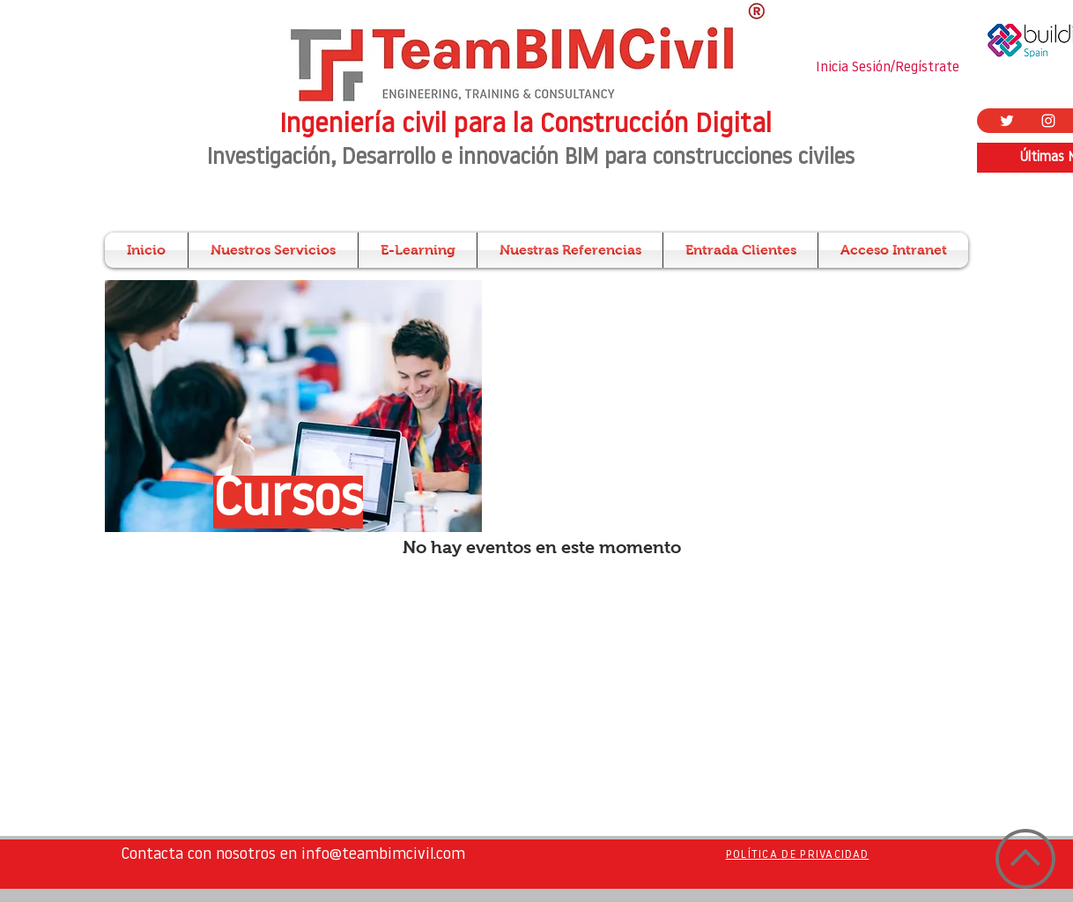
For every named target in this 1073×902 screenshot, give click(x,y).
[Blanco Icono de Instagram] (1048, 120)
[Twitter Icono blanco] (1007, 120)
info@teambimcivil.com (383, 855)
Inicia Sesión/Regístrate (887, 68)
